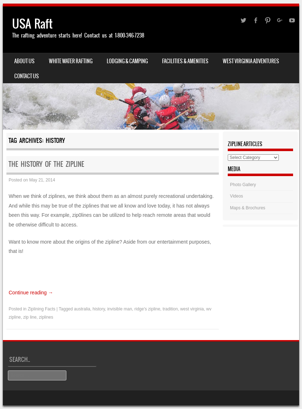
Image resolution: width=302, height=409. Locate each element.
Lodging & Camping (127, 61)
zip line (29, 317)
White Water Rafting (70, 61)
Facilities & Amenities (185, 61)
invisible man (119, 308)
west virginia (192, 308)
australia (82, 308)
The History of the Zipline (46, 164)
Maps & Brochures (247, 207)
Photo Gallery (243, 184)
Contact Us (26, 76)
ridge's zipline (147, 308)
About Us (24, 61)
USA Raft (32, 24)
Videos (236, 196)
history (98, 308)
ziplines (46, 317)
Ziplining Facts (41, 308)
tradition (170, 308)
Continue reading (31, 292)
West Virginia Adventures (251, 61)
